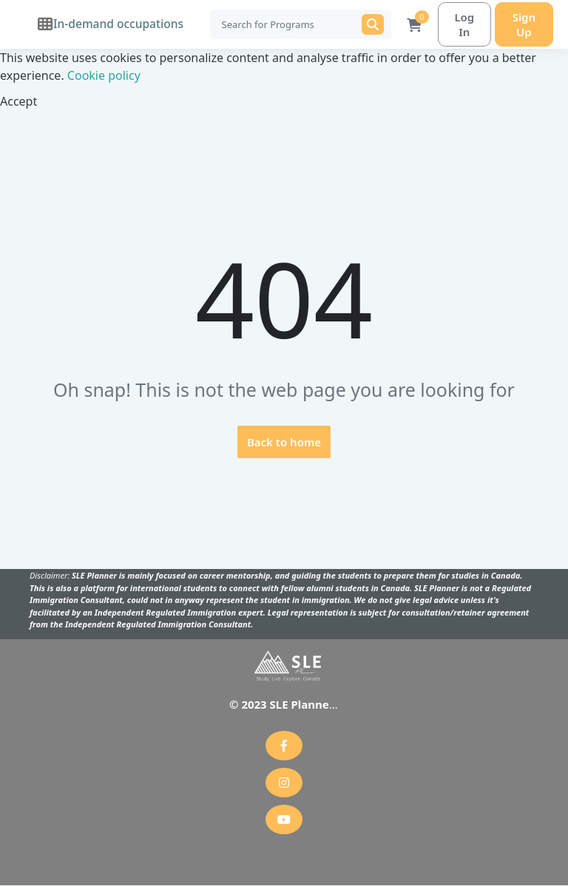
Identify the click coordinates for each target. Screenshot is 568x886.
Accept (18, 102)
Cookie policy (104, 76)
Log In (457, 24)
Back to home (284, 442)
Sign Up (521, 24)
